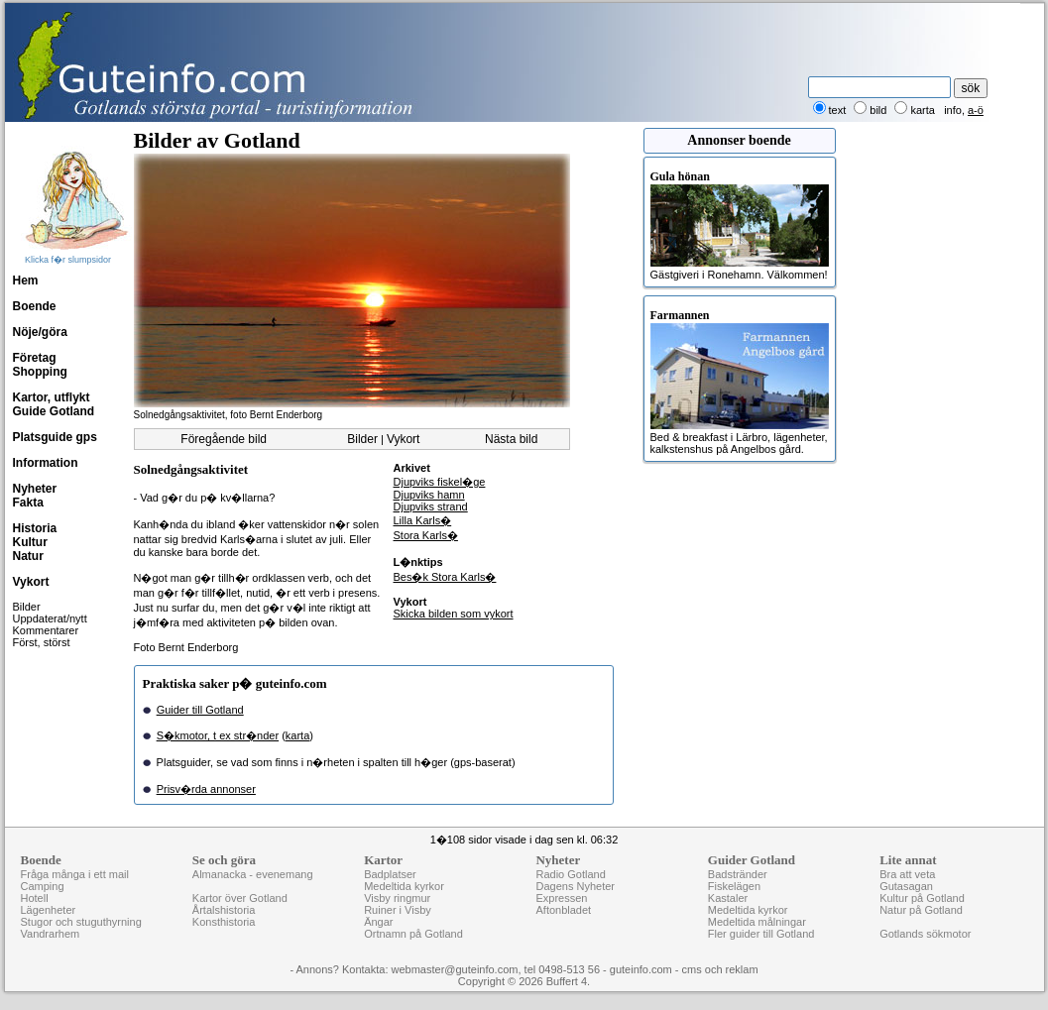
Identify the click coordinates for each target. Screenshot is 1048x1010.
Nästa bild (511, 439)
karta (297, 735)
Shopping (40, 372)
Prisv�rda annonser (206, 789)
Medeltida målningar (757, 922)
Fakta (28, 502)
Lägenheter (48, 910)
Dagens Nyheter (575, 886)
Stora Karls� (426, 535)
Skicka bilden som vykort (454, 613)
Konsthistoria (224, 922)
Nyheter (35, 489)
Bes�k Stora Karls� (445, 577)
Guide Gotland (54, 411)
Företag (35, 358)
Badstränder (737, 874)
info (953, 110)
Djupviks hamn (429, 495)
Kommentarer (46, 630)
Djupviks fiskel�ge (440, 482)
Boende (35, 306)
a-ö (976, 110)
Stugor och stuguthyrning (81, 922)
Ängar (378, 922)
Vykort (31, 582)
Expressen (561, 898)
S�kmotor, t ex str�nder (218, 735)
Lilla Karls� (423, 520)
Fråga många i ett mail (75, 874)
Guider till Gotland (200, 710)
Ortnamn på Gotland (413, 934)
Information (45, 463)
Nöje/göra (40, 332)
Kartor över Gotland (240, 898)
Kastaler (728, 898)
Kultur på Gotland (922, 898)
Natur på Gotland (921, 910)
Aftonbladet (563, 910)
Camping (42, 886)
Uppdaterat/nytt (50, 618)
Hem (26, 280)
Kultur (30, 542)
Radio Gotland (570, 874)
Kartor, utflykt (51, 397)
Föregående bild (223, 439)
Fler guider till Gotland (761, 934)
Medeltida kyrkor (404, 886)
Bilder (27, 607)
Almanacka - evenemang (252, 874)
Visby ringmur (397, 898)
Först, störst (41, 642)
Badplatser (390, 874)
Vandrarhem (50, 934)
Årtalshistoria (224, 910)
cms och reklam (720, 969)
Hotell (35, 898)
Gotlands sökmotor (925, 934)
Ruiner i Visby (397, 910)
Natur (28, 556)
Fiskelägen (734, 886)
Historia (35, 528)
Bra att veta (907, 874)
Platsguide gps (55, 437)
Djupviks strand (431, 506)
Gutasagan (906, 886)
